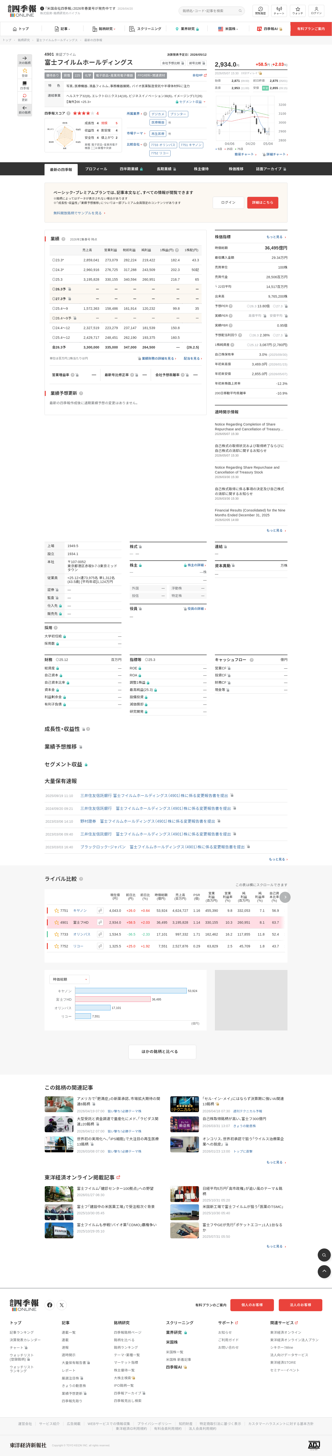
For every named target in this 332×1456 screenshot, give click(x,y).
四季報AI (269, 29)
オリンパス (82, 934)
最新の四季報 (61, 170)
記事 (62, 29)
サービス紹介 (49, 1424)
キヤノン (80, 911)
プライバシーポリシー (154, 1424)
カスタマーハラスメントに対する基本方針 (281, 1424)
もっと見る (274, 237)
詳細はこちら (262, 202)
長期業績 (164, 169)
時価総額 (60, 979)
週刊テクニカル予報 (247, 1111)
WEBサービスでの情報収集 (109, 1424)
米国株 (228, 29)
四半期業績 (129, 169)
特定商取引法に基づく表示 (220, 1424)
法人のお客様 (300, 1305)
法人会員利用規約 (202, 1429)
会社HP (198, 75)
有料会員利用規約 (168, 1429)
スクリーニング (145, 29)
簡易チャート (244, 154)
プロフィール (96, 169)
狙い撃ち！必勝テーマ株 (124, 1111)
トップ (21, 29)
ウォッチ (297, 11)
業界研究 (187, 29)
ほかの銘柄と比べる (160, 1052)
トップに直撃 (243, 1151)
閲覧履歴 (260, 11)
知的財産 (186, 1424)
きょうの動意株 (244, 1126)
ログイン (316, 11)
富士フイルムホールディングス (57, 40)
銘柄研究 (104, 29)
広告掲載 (74, 1424)
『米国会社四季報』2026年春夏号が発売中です (80, 8)
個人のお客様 (252, 1305)
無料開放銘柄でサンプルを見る (77, 213)
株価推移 (236, 169)
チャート (279, 11)
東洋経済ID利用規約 (131, 1429)
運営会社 (25, 1424)
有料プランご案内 (311, 29)
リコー (78, 946)
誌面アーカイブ (269, 169)
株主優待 (201, 169)
